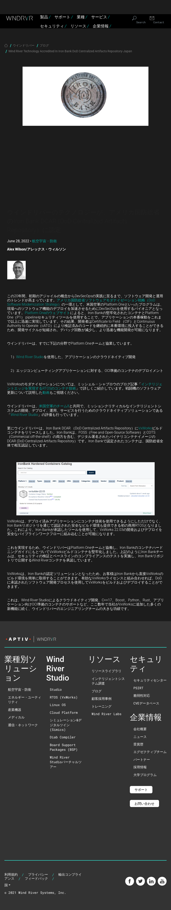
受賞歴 (138, 744)
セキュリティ (53, 26)
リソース (79, 26)
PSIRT (138, 688)
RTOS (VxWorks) (64, 697)
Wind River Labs (106, 714)
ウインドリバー (24, 45)
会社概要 (140, 729)
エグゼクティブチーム (150, 751)
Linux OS (58, 704)
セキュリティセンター (150, 680)
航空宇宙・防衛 (44, 241)
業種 (82, 16)
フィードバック (36, 878)
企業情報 (102, 26)
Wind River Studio (30, 356)
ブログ (44, 45)
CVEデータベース (146, 703)
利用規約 (11, 874)
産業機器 (14, 709)
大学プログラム (145, 774)
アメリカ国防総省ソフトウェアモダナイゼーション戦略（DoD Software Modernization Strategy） (81, 302)
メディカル (16, 717)
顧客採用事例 (101, 698)
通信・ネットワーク (23, 725)
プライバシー (38, 874)
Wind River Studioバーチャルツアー (66, 762)
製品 (45, 16)
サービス (100, 16)
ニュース (140, 736)
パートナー (141, 759)
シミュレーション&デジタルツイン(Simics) (66, 725)
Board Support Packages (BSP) (64, 747)
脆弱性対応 (141, 695)
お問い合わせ (144, 803)
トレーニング (101, 706)
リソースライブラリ (106, 671)
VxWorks (145, 428)
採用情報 (140, 767)
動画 (46, 392)
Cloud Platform (64, 712)
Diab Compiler (63, 737)
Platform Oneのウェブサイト (47, 312)
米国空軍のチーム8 (54, 406)
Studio (56, 689)
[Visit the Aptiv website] (85, 639)
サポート (63, 16)
